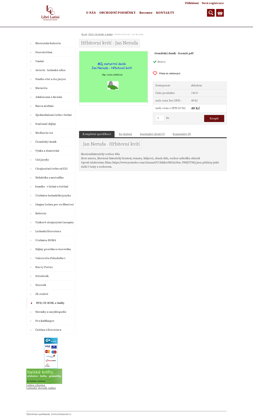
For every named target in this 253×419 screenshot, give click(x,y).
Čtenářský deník (46, 142)
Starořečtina (43, 52)
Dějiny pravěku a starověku (53, 249)
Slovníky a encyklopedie (50, 312)
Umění (39, 61)
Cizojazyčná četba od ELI (51, 168)
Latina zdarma (35, 385)
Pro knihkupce (44, 321)
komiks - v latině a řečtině (51, 186)
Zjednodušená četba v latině (53, 115)
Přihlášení (192, 3)
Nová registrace (213, 3)
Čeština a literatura (48, 330)
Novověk (40, 285)
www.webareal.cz (61, 414)
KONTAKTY (165, 13)
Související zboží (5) (152, 134)
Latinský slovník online (41, 388)
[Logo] (50, 13)
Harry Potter (44, 267)
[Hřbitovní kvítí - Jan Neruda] (113, 52)
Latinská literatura (48, 231)
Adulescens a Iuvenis (48, 97)
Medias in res (44, 133)
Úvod (84, 34)
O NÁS (91, 13)
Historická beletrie (48, 43)
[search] (211, 13)
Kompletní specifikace (97, 134)
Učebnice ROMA (45, 240)
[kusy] (159, 118)
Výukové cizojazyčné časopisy (54, 222)
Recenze (146, 13)
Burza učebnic (44, 106)
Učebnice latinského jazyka (53, 195)
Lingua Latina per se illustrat (54, 204)
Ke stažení (125, 134)
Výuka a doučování (47, 151)
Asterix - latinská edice (50, 70)
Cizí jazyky (42, 159)
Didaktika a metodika (49, 177)
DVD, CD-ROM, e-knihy (50, 303)
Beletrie (40, 213)
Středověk (42, 276)
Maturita (41, 88)
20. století (41, 294)
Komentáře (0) (182, 134)
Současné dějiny (45, 124)
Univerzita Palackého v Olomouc (50, 260)
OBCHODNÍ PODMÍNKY (117, 13)
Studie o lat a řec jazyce (50, 79)
